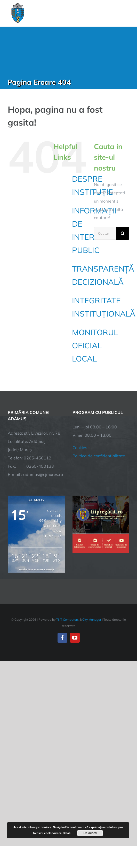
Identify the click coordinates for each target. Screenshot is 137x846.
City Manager (91, 619)
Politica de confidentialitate (98, 455)
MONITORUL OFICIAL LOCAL (95, 345)
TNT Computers (67, 619)
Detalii (67, 833)
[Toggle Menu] (126, 13)
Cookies (79, 447)
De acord (90, 833)
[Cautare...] (105, 233)
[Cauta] (122, 233)
